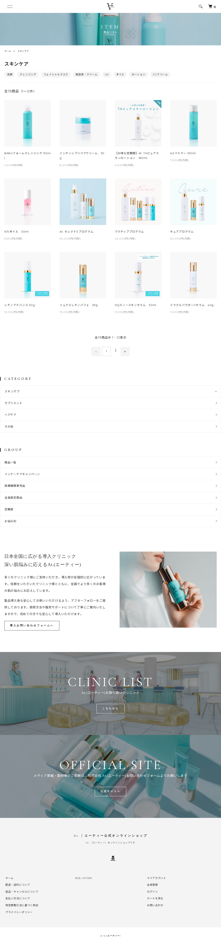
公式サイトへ (110, 791)
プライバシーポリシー (18, 912)
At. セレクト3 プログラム (77, 232)
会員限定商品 (13, 496)
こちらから (110, 707)
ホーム (8, 50)
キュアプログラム (182, 232)
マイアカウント (155, 877)
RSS (78, 877)
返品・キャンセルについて (20, 891)
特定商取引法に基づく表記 (20, 905)
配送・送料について (16, 884)
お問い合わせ (154, 905)
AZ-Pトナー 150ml (183, 153)
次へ (122, 351)
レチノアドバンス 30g (19, 306)
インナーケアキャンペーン (22, 472)
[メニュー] (10, 6)
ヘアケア (10, 413)
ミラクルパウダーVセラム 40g (192, 306)
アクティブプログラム (129, 232)
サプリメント (13, 401)
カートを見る (154, 898)
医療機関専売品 (15, 484)
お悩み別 (10, 520)
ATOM (87, 877)
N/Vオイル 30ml (16, 232)
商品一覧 (10, 461)
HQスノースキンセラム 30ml (136, 306)
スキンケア (26, 50)
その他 (9, 425)
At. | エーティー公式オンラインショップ (110, 835)
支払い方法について (16, 898)
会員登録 (151, 884)
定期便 (9, 508)
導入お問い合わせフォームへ (33, 624)
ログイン (151, 891)
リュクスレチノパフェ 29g (79, 306)
